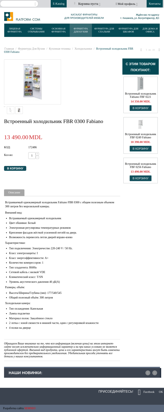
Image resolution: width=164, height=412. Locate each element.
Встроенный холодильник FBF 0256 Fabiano (140, 165)
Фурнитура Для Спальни (104, 30)
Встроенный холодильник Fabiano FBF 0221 (140, 95)
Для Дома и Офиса (150, 30)
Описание (14, 192)
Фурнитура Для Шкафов (128, 30)
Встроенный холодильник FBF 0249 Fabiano (140, 136)
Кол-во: (8, 154)
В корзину (15, 168)
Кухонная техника (59, 48)
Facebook (146, 392)
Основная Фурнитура (59, 30)
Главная (9, 48)
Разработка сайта (13, 408)
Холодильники (83, 48)
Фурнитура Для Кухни (81, 30)
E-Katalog (59, 3)
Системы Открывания (36, 30)
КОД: (7, 147)
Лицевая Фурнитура (14, 30)
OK (159, 392)
